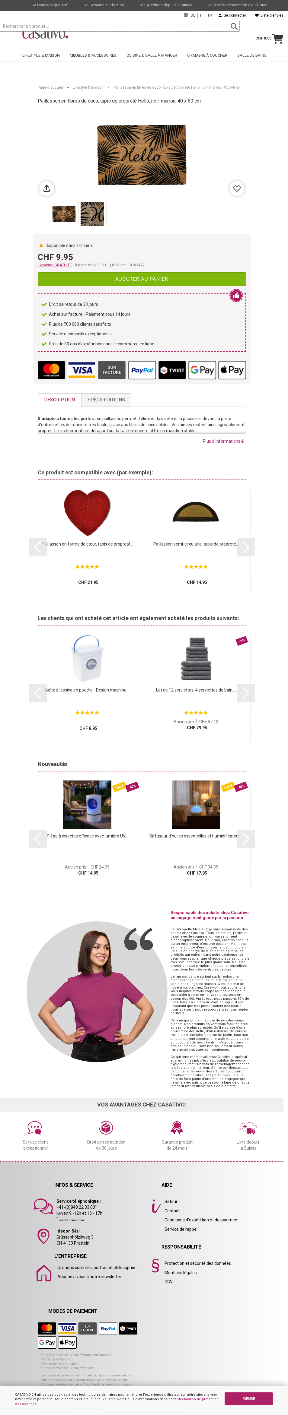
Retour (171, 1201)
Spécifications (106, 400)
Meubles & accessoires (93, 58)
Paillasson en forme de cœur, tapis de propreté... (87, 544)
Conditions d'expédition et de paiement (202, 1219)
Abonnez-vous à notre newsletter (89, 1276)
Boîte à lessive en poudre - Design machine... (87, 690)
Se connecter (232, 15)
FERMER (248, 1399)
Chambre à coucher (207, 58)
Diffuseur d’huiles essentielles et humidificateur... (195, 836)
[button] (38, 547)
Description (59, 400)
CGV (169, 1281)
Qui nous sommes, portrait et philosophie (96, 1267)
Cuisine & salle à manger (151, 58)
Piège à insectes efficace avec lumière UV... (87, 836)
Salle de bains (252, 58)
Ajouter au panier (141, 279)
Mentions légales (181, 1272)
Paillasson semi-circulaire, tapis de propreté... (196, 544)
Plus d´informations (224, 441)
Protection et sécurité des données (198, 1263)
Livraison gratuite (53, 5)
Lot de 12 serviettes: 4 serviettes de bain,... (196, 690)
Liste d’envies (269, 15)
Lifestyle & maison (41, 58)
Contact (172, 1210)
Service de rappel (181, 1229)
